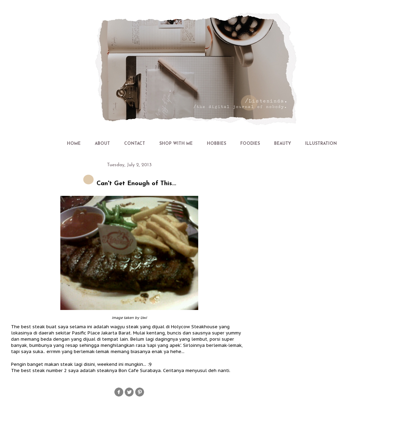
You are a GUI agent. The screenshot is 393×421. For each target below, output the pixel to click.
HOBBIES (216, 144)
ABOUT (102, 144)
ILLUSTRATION (321, 144)
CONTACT (134, 144)
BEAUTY (282, 144)
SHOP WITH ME (176, 144)
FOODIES (250, 144)
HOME (74, 144)
